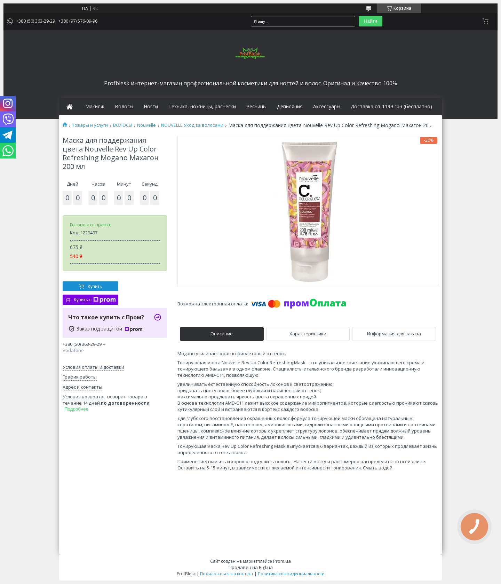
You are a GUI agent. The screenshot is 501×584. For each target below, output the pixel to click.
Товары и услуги (90, 125)
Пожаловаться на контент (226, 574)
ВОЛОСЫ (122, 125)
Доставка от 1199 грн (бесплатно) (391, 106)
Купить (95, 286)
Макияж (94, 106)
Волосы (124, 106)
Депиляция (290, 106)
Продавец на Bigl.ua (251, 567)
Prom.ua (282, 561)
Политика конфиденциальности (291, 574)
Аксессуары (326, 106)
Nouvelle (146, 125)
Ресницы (256, 106)
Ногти (151, 106)
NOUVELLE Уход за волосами (192, 125)
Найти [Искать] (370, 21)
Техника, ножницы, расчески (202, 106)
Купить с (95, 300)
